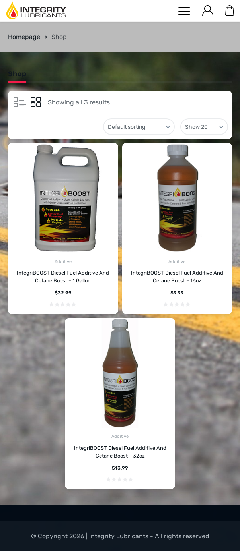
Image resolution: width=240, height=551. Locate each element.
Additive (63, 261)
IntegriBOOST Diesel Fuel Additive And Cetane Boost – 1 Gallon (63, 277)
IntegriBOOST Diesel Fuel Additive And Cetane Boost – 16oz (177, 277)
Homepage (24, 37)
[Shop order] (139, 126)
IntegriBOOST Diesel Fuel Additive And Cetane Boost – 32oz (120, 452)
